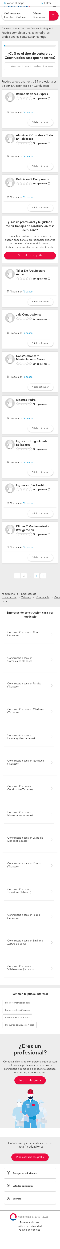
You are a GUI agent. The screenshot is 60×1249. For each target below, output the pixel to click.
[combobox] (15, 16)
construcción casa (17, 1011)
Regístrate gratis (30, 1088)
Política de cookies (29, 1238)
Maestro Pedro (26, 408)
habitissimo (8, 602)
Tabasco (28, 120)
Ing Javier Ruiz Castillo (31, 493)
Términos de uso (29, 1230)
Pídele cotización (40, 130)
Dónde (37, 13)
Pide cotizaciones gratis (30, 1165)
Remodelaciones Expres (32, 102)
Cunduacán (42, 605)
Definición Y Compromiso (33, 187)
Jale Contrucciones (28, 322)
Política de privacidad (29, 1234)
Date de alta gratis (30, 263)
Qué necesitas (12, 13)
